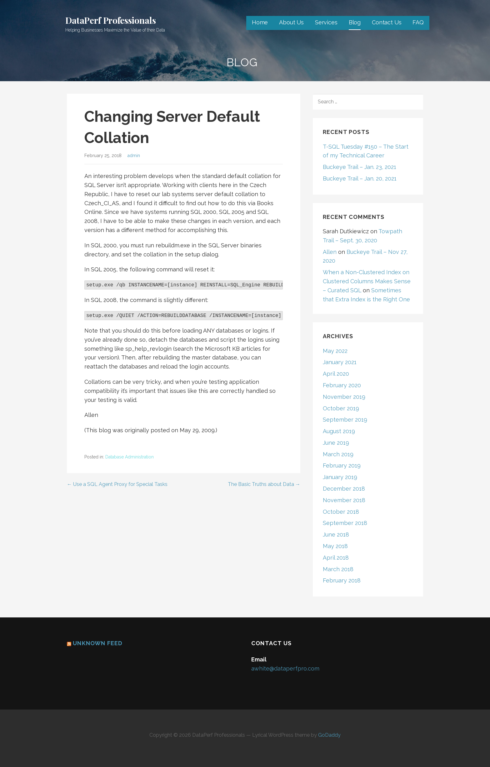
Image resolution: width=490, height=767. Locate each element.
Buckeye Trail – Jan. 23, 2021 (359, 167)
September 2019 (345, 419)
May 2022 (335, 351)
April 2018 (336, 557)
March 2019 (338, 454)
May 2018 (335, 546)
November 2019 (344, 396)
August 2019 (339, 431)
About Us (291, 22)
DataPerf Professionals (110, 20)
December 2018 (344, 488)
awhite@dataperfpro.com (285, 668)
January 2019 (340, 477)
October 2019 (341, 408)
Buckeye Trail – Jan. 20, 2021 (360, 178)
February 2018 (342, 580)
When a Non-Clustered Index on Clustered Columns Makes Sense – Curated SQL (367, 281)
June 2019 (336, 442)
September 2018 (345, 523)
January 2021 (340, 362)
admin (133, 155)
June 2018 (336, 534)
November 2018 (344, 500)
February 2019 (342, 465)
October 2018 (341, 511)
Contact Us (386, 22)
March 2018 (338, 569)
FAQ (418, 22)
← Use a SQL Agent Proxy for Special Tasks (117, 484)
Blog (355, 22)
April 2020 (336, 373)
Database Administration (129, 456)
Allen (330, 252)
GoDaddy (329, 735)
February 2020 (342, 385)
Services (326, 22)
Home (260, 22)
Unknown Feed (97, 643)
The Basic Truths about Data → (264, 484)
